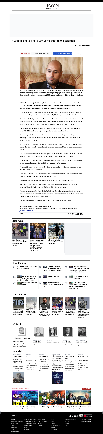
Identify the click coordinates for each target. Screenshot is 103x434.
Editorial (17, 351)
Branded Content (28, 425)
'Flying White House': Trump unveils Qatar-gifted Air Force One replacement (52, 268)
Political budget (43, 356)
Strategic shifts (66, 342)
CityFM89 (53, 1)
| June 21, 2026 (51, 8)
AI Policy (13, 425)
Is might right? (37, 342)
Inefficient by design (82, 342)
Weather (40, 423)
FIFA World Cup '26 (26, 12)
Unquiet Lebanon (18, 356)
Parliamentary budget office (22, 338)
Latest (18, 12)
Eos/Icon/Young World (70, 419)
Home (14, 12)
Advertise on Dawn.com (30, 423)
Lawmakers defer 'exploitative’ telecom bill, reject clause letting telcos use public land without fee (83, 313)
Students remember (53, 342)
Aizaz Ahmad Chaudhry (67, 345)
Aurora (47, 1)
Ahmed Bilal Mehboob (18, 341)
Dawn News (54, 429)
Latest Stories (19, 294)
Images (37, 1)
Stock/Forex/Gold (42, 421)
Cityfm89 (67, 421)
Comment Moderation (16, 431)
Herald (42, 1)
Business (57, 12)
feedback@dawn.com (26, 211)
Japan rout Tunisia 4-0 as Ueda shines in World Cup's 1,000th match (57, 312)
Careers (77, 1)
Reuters (14, 46)
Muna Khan (50, 345)
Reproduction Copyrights (30, 421)
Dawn (53, 419)
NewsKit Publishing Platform (86, 421)
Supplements (71, 1)
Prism (67, 12)
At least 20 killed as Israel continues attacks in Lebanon (55, 241)
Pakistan (45, 12)
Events (64, 1)
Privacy (12, 429)
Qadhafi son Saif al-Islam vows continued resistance (43, 40)
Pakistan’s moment (53, 276)
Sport (76, 12)
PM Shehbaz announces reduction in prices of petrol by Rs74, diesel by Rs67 (26, 278)
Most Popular (19, 262)
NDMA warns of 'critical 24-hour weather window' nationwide (31, 312)
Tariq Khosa (36, 345)
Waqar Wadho (79, 345)
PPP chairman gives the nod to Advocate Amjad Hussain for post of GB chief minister (44, 312)
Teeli (66, 425)
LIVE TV (23, 1)
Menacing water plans (69, 357)
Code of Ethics (14, 423)
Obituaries (83, 1)
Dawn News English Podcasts (21, 388)
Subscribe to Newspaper (30, 419)
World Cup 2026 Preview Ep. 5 (52, 407)
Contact (13, 419)
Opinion (51, 12)
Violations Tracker (37, 12)
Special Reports (56, 425)
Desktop (40, 425)
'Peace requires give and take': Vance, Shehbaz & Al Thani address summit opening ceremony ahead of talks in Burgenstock (37, 245)
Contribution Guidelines (17, 421)
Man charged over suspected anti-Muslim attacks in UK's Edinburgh (19, 242)
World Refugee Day (83, 357)
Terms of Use (14, 427)
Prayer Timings (41, 419)
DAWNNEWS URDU (30, 1)
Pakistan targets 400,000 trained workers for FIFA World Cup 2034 (18, 312)
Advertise (59, 1)
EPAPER (18, 1)
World (71, 12)
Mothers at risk (30, 357)
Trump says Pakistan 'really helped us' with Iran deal (53, 284)
